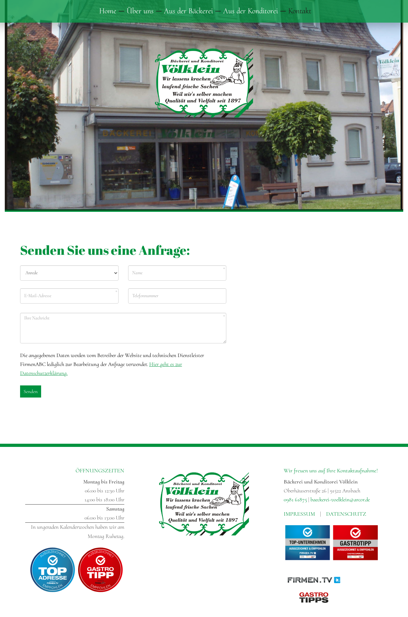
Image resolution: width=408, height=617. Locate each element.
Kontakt (299, 11)
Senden (31, 391)
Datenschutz (346, 513)
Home (107, 11)
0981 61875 (295, 499)
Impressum (299, 513)
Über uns (140, 11)
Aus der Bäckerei (188, 11)
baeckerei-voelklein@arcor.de (340, 499)
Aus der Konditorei (250, 11)
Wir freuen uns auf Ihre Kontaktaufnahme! (331, 470)
